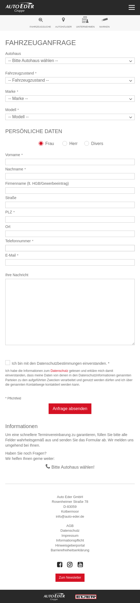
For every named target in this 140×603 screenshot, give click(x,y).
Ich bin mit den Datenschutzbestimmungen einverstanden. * (61, 363)
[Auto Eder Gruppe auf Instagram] (70, 564)
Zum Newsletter (70, 577)
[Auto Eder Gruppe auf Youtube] (80, 564)
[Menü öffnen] (131, 7)
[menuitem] (40, 23)
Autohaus (13, 53)
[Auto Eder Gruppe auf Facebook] (59, 564)
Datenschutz (59, 371)
